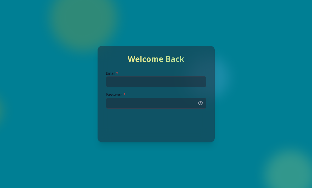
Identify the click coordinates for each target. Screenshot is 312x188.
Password (116, 95)
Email (112, 73)
